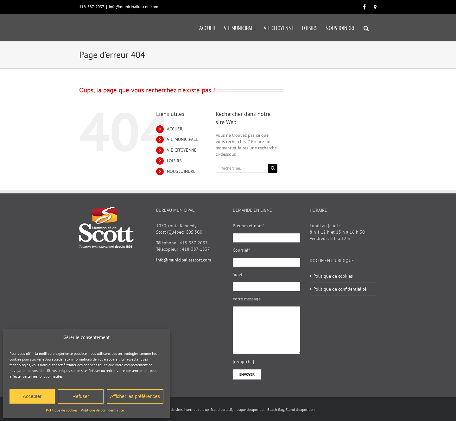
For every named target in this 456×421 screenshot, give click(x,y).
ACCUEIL (175, 129)
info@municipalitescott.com (133, 6)
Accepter (32, 396)
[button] (366, 27)
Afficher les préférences (135, 396)
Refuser (81, 396)
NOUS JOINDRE (181, 171)
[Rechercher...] (242, 168)
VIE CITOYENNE (182, 150)
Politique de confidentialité (102, 410)
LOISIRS (174, 161)
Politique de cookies (62, 410)
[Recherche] (272, 168)
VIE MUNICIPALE (182, 139)
